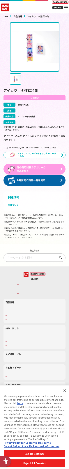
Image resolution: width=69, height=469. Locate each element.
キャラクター (13, 327)
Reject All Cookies (34, 464)
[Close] (65, 391)
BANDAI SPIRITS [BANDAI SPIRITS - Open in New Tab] (28, 305)
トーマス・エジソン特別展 (19, 348)
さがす (59, 269)
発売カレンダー (14, 322)
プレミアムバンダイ (16, 370)
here (20, 403)
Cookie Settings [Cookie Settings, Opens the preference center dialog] (34, 454)
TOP (5, 16)
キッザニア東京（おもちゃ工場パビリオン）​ (27, 353)
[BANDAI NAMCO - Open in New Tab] (37, 286)
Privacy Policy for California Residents (27, 443)
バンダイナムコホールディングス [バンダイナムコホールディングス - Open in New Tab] (35, 300)
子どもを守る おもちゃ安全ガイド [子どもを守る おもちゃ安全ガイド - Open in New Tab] (39, 216)
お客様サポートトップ (17, 383)
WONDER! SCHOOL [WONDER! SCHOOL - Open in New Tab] (16, 344)
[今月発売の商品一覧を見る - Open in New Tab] (34, 192)
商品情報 (17, 16)
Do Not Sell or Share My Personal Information (31, 447)
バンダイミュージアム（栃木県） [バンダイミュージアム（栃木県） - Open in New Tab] (22, 357)
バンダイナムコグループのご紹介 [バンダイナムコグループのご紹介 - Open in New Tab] (35, 296)
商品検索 (11, 318)
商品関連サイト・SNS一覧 (19, 331)
